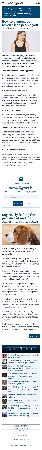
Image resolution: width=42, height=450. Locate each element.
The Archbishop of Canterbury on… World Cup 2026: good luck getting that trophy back (23, 408)
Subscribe (18, 203)
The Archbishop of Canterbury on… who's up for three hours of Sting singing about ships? (23, 389)
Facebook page (22, 13)
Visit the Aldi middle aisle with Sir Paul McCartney (22, 396)
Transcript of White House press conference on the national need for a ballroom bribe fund (22, 368)
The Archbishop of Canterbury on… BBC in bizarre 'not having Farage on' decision (23, 361)
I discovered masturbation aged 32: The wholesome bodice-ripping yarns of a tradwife (22, 376)
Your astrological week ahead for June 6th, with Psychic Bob (23, 356)
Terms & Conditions (21, 428)
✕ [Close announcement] (37, 9)
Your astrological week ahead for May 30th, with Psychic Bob (22, 382)
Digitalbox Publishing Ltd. (23, 445)
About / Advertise (21, 426)
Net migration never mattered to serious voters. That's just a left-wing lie (23, 414)
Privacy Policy (21, 431)
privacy (27, 203)
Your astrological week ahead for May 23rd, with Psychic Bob (22, 401)
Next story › (34, 336)
